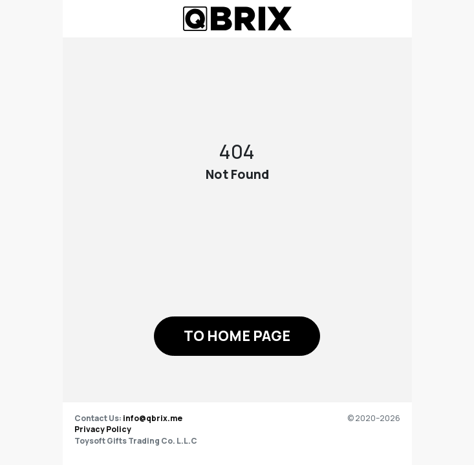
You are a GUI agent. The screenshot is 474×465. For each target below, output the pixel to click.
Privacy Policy (102, 429)
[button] (237, 336)
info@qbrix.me (152, 418)
